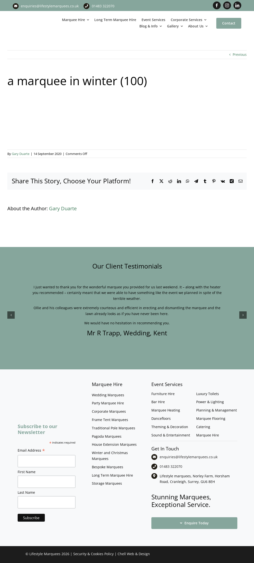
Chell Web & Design (134, 553)
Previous (240, 54)
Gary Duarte (20, 154)
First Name (27, 471)
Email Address (31, 450)
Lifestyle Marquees (44, 553)
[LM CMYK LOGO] (32, 16)
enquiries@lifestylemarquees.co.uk (50, 6)
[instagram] (227, 5)
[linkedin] (237, 5)
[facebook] (217, 5)
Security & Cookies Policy (93, 553)
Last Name (26, 492)
